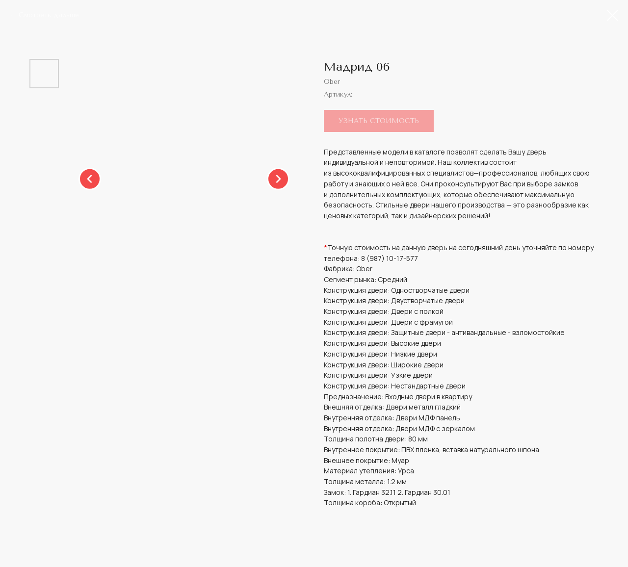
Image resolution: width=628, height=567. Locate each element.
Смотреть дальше (49, 15)
